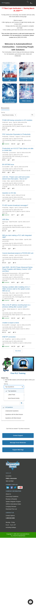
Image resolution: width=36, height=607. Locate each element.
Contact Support (18, 435)
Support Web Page (18, 449)
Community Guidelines (12, 496)
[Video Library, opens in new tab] (26, 93)
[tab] (5, 108)
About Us (8, 494)
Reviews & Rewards (11, 499)
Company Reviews (11, 506)
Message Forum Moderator (18, 442)
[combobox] (9, 115)
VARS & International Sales (13, 504)
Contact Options (10, 515)
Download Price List (11, 509)
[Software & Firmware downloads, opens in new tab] (9, 93)
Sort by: (3, 112)
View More (18, 351)
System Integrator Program (13, 501)
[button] (30, 602)
